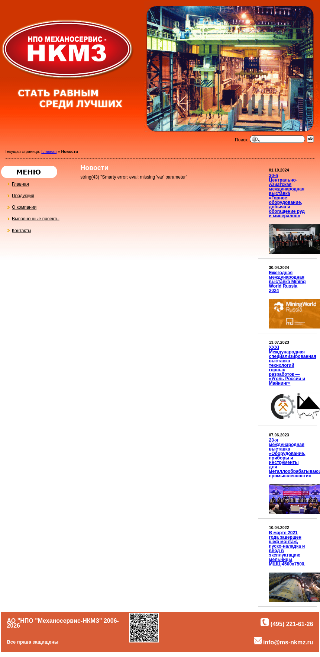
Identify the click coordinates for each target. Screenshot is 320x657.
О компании (20, 206)
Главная (48, 151)
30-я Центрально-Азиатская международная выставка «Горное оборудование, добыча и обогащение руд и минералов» (287, 195)
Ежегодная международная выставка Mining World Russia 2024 (287, 281)
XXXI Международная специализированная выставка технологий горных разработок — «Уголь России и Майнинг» (292, 365)
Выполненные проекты (32, 217)
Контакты (18, 229)
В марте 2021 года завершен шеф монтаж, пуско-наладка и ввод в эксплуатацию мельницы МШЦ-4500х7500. (287, 548)
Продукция (19, 194)
